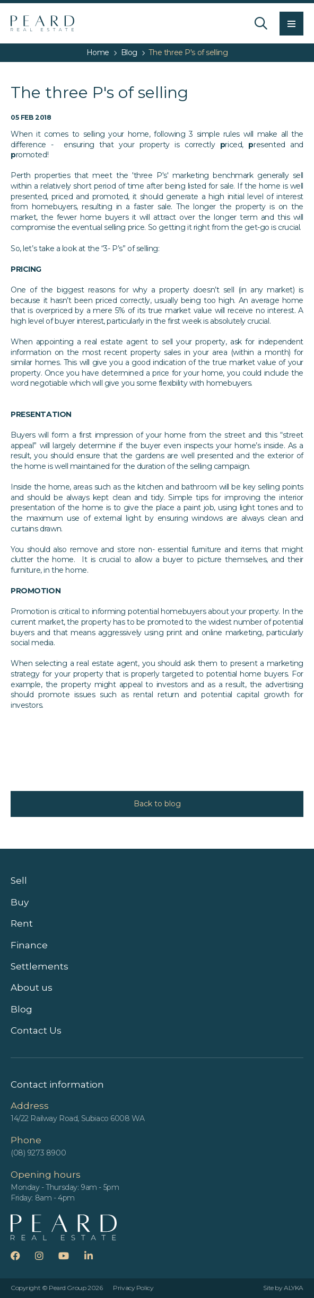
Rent (22, 923)
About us (32, 987)
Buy (20, 902)
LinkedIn (95, 1255)
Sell (19, 880)
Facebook (22, 1255)
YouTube (70, 1255)
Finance (29, 945)
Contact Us (36, 1030)
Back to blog (157, 803)
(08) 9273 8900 (38, 1153)
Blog (21, 1009)
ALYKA (293, 1288)
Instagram (46, 1255)
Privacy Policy (133, 1288)
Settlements (39, 966)
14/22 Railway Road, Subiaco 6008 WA (77, 1118)
